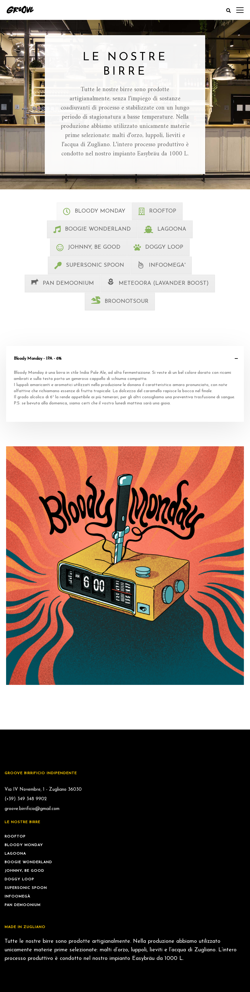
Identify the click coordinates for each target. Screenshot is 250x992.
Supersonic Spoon (26, 888)
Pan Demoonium (23, 905)
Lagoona (15, 854)
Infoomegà (17, 896)
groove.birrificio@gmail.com (32, 809)
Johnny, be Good (24, 871)
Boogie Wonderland (28, 862)
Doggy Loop (19, 879)
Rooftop (15, 836)
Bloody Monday (24, 845)
